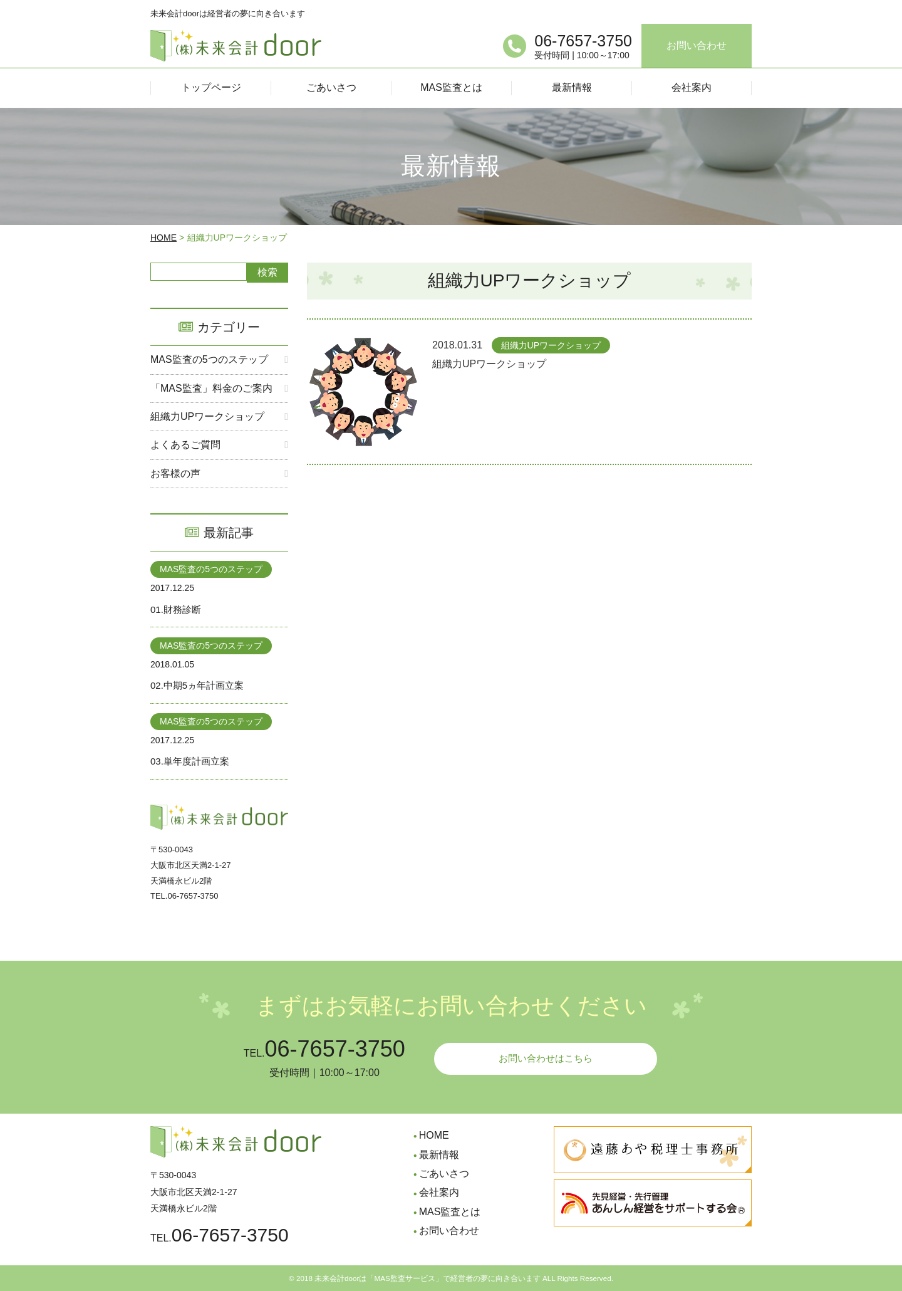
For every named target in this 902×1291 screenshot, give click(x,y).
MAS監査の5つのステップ (209, 359)
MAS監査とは (450, 1211)
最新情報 (439, 1154)
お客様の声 (175, 473)
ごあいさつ (444, 1173)
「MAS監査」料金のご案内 (211, 388)
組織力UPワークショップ (207, 416)
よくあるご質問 (185, 444)
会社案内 (439, 1192)
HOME (163, 238)
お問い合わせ (696, 45)
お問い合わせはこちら (545, 1059)
